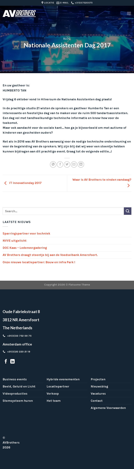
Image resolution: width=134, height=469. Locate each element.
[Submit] (127, 211)
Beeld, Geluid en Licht (19, 386)
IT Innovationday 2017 (22, 183)
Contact (97, 400)
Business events (15, 379)
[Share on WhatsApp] (53, 164)
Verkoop (53, 393)
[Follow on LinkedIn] (12, 361)
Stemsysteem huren (18, 400)
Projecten (98, 379)
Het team (54, 400)
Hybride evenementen (63, 379)
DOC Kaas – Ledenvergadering (25, 247)
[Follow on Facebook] (6, 361)
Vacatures (98, 393)
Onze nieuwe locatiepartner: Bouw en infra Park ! (39, 262)
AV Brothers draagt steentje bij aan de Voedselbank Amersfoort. (50, 255)
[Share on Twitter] (67, 164)
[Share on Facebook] (60, 164)
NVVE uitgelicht (15, 240)
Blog (67, 38)
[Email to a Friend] (74, 164)
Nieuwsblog (99, 386)
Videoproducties (15, 393)
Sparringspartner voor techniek (26, 233)
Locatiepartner (58, 386)
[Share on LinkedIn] (81, 164)
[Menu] (129, 13)
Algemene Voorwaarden (108, 408)
